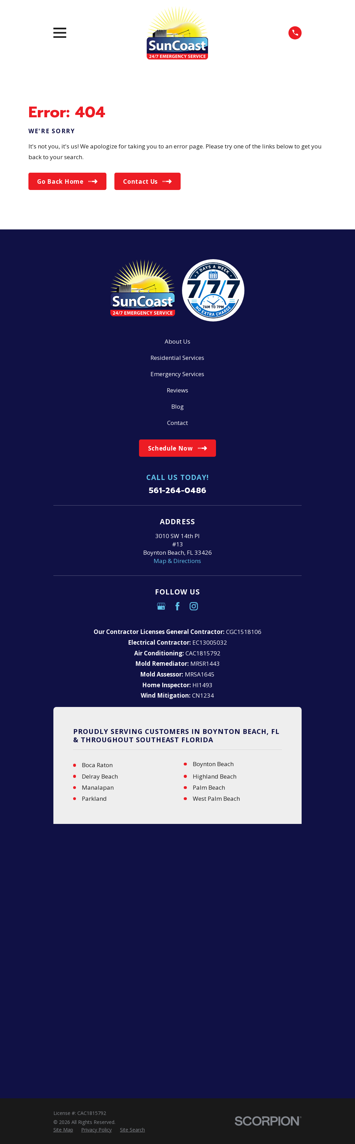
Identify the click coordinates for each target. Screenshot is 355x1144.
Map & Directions (177, 561)
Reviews (177, 390)
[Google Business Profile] (161, 606)
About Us (177, 341)
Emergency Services (177, 374)
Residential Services (177, 358)
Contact (177, 423)
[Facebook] (177, 606)
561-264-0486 (177, 491)
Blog (177, 406)
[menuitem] (63, 882)
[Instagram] (194, 606)
